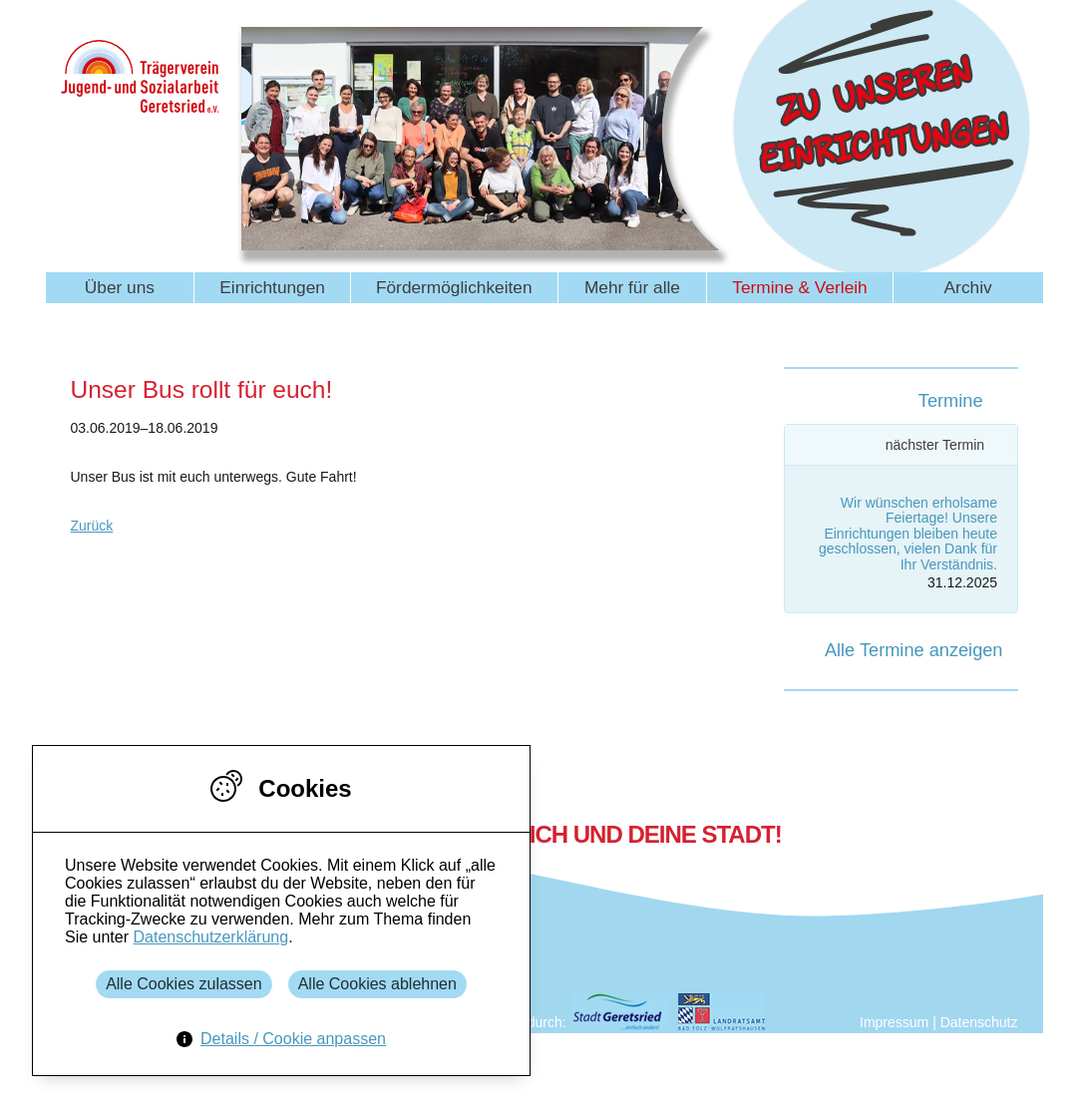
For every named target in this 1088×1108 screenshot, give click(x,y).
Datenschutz (979, 1022)
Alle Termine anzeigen (914, 650)
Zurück (92, 526)
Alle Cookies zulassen (184, 983)
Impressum (894, 1022)
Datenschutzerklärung (210, 936)
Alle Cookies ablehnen (377, 983)
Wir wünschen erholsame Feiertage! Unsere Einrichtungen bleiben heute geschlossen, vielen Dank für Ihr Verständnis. (908, 533)
